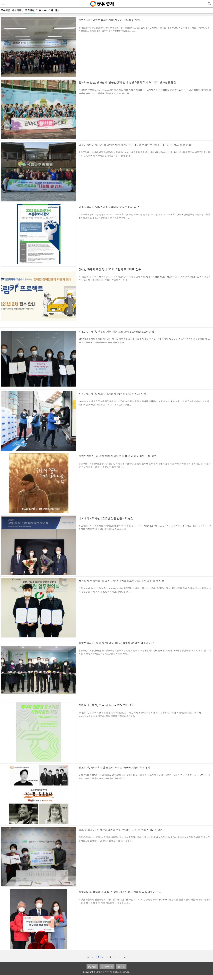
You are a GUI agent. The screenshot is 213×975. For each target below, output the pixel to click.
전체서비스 (107, 966)
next (120, 957)
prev (93, 957)
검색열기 (209, 3)
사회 (57, 10)
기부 (38, 10)
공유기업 (5, 10)
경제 (50, 10)
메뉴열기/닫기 (3, 3)
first (88, 957)
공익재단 (29, 10)
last (125, 957)
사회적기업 (17, 10)
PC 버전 (92, 966)
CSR (44, 10)
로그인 (121, 966)
